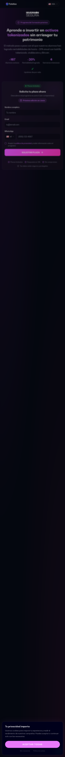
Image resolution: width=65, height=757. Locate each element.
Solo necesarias (25, 751)
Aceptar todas (32, 744)
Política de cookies (39, 751)
